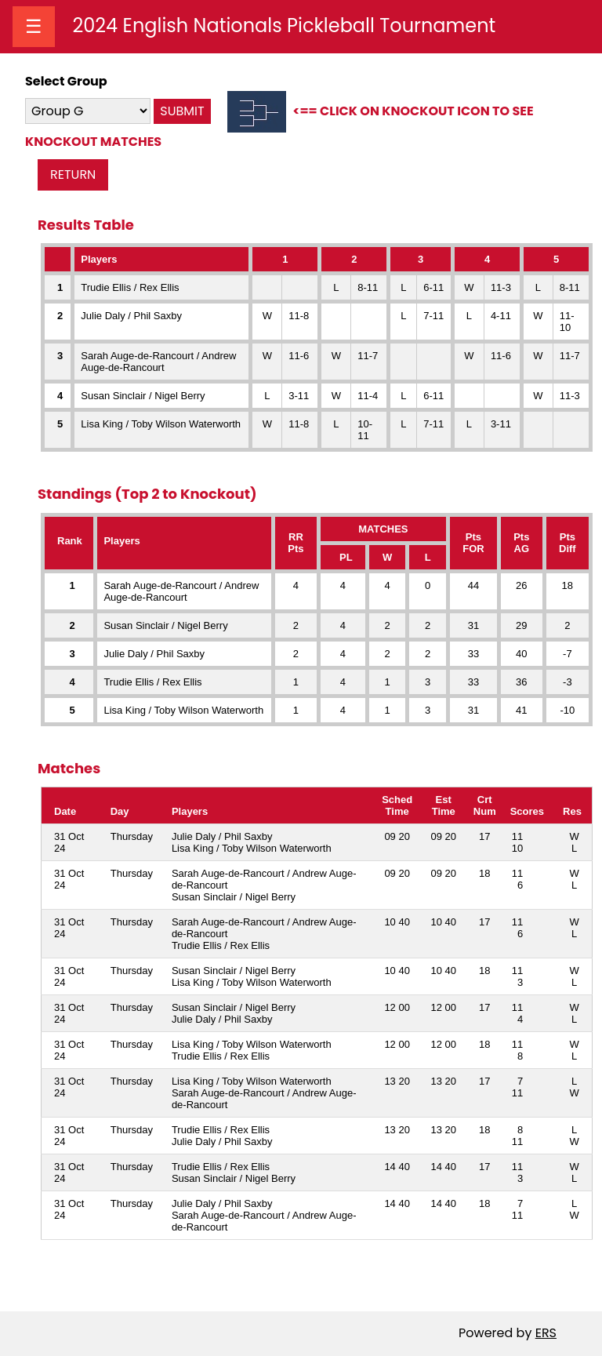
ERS (546, 1333)
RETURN (73, 174)
